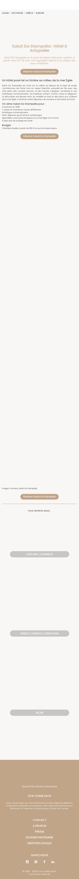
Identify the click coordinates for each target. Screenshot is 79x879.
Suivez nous (39, 855)
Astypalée (17, 13)
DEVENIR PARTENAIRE (39, 837)
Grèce (29, 13)
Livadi (5, 13)
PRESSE (39, 831)
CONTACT (39, 820)
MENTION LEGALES (40, 843)
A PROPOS (39, 826)
